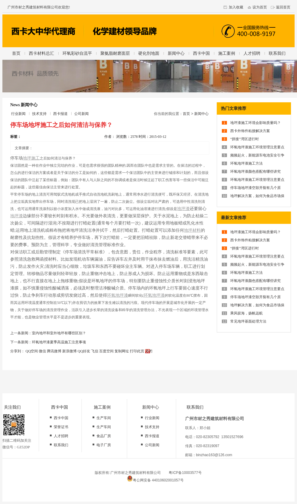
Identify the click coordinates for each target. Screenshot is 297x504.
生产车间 (103, 418)
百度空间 (106, 351)
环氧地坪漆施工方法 (246, 163)
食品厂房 (103, 436)
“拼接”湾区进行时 (244, 139)
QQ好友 (84, 351)
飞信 (94, 351)
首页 (16, 53)
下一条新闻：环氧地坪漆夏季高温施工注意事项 (48, 342)
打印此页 (137, 351)
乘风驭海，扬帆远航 (246, 313)
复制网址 (122, 351)
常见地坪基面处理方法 (248, 321)
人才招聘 (251, 53)
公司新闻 (81, 114)
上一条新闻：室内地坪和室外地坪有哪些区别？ (48, 333)
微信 (42, 351)
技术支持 (39, 114)
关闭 (148, 351)
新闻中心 (176, 53)
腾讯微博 (54, 351)
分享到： (17, 351)
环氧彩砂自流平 (77, 53)
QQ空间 (32, 351)
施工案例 (226, 53)
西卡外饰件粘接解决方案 (250, 131)
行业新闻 (18, 114)
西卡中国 (201, 53)
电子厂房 (103, 445)
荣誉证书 (61, 427)
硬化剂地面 (148, 53)
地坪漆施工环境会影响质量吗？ (255, 123)
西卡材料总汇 (41, 53)
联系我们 (277, 53)
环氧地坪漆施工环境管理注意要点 (257, 147)
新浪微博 (69, 351)
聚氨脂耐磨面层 (115, 53)
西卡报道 (60, 114)
